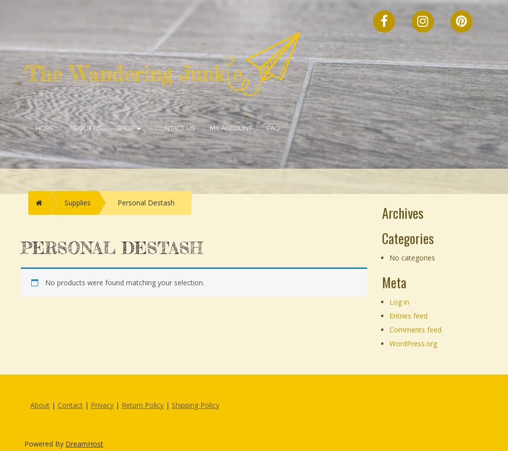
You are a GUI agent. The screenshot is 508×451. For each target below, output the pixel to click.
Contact (70, 405)
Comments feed (415, 329)
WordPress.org (413, 343)
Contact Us (175, 128)
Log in (399, 302)
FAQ (273, 128)
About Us (85, 128)
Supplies (77, 202)
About (40, 405)
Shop (129, 128)
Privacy (102, 405)
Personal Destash (146, 202)
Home (45, 128)
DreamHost (84, 444)
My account (231, 128)
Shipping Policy (195, 405)
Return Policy (143, 405)
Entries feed (408, 316)
